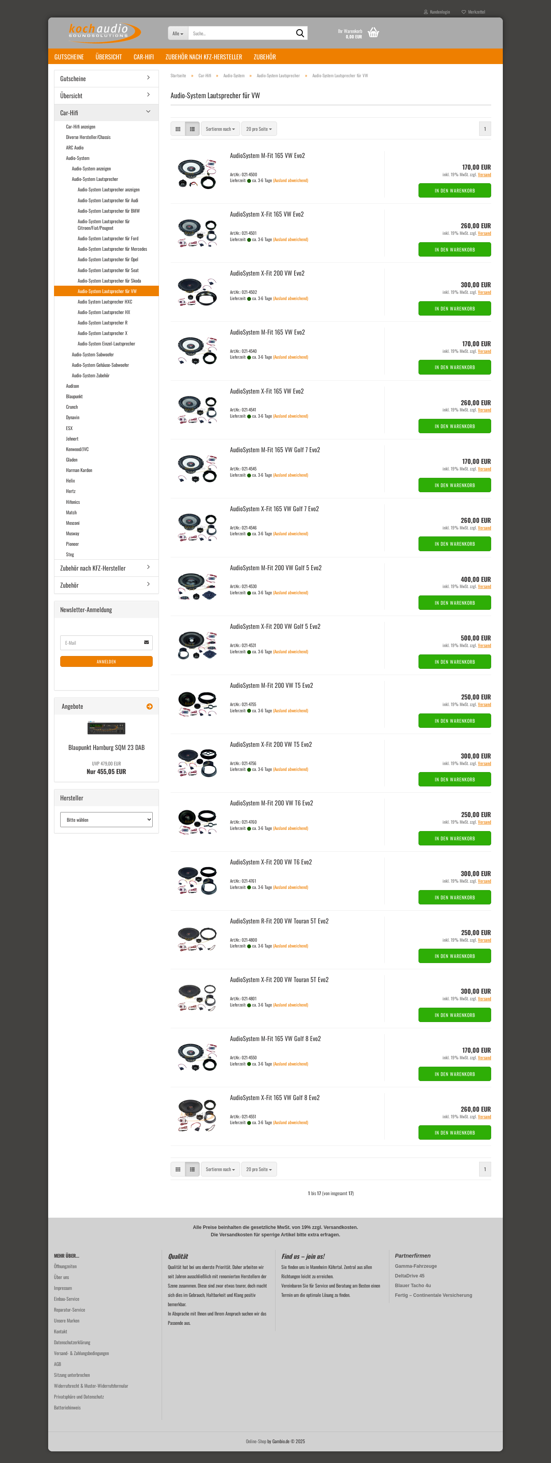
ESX (69, 439)
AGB (57, 1375)
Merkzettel (473, 12)
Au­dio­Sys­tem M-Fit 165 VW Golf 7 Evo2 (275, 461)
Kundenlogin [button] (437, 12)
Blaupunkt (74, 407)
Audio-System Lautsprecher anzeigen (108, 201)
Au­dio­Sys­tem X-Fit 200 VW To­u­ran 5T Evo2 (279, 991)
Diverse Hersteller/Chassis (88, 148)
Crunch (72, 418)
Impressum (63, 1299)
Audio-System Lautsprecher (95, 190)
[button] (178, 140)
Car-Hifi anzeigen (80, 138)
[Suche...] (178, 33)
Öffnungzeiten (65, 1277)
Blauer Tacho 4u (413, 1297)
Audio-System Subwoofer (93, 366)
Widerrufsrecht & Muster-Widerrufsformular (91, 1397)
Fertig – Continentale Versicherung (434, 1307)
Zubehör (265, 56)
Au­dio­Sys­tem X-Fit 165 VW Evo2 (267, 225)
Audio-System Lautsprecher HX (104, 323)
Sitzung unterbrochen (72, 1386)
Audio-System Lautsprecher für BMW (109, 222)
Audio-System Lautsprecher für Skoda (109, 292)
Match (71, 524)
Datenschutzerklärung (72, 1353)
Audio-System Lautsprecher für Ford (108, 249)
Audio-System (77, 169)
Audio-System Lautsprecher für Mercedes (112, 260)
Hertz (70, 502)
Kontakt (60, 1343)
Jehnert (72, 450)
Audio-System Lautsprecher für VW (107, 302)
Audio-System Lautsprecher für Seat (108, 281)
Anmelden (106, 673)
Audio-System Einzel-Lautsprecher (106, 355)
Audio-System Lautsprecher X (102, 344)
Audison (72, 397)
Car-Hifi (144, 56)
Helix (70, 492)
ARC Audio (75, 159)
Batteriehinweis (67, 1419)
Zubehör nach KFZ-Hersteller (204, 56)
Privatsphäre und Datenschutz (79, 1408)
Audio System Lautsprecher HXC (105, 313)
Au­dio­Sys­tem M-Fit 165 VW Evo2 (267, 167)
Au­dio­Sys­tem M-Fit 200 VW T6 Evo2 (271, 814)
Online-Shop (256, 1452)
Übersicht (109, 56)
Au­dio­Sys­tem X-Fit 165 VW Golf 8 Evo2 (275, 1109)
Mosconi (73, 534)
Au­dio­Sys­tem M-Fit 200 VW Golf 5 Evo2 (276, 579)
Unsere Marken (66, 1332)
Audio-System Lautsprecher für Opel (108, 270)
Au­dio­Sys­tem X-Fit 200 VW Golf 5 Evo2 (275, 637)
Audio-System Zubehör (91, 387)
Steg (70, 565)
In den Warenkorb (455, 202)
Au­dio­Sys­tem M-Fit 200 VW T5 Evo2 (271, 696)
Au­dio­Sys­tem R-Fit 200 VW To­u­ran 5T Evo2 (279, 932)
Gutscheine (69, 56)
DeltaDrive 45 (410, 1287)
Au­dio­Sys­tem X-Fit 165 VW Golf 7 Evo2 (274, 520)
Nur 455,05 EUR (106, 780)
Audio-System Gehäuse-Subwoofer (100, 376)
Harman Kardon (79, 481)
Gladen (71, 471)
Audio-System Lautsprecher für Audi (108, 211)
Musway (72, 544)
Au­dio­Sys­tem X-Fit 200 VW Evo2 (267, 284)
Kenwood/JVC (77, 460)
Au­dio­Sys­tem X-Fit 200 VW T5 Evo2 (271, 755)
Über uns (61, 1288)
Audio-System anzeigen (91, 180)
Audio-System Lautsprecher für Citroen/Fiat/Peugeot (104, 236)
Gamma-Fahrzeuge (416, 1278)
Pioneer (72, 555)
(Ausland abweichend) (290, 192)
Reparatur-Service (69, 1321)
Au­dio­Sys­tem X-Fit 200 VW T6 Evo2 (271, 873)
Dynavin (72, 428)
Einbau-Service (66, 1310)
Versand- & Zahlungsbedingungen (81, 1364)
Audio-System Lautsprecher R (102, 334)
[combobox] (220, 140)
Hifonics (73, 513)
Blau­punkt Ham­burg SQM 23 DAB (106, 759)
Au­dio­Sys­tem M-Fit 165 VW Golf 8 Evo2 (275, 1050)
